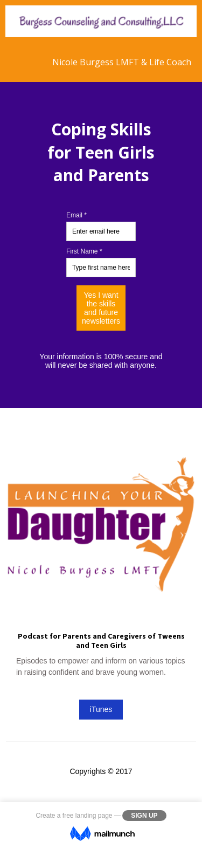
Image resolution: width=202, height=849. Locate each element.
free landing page (87, 815)
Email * (76, 215)
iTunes (101, 709)
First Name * (84, 251)
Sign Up (144, 815)
